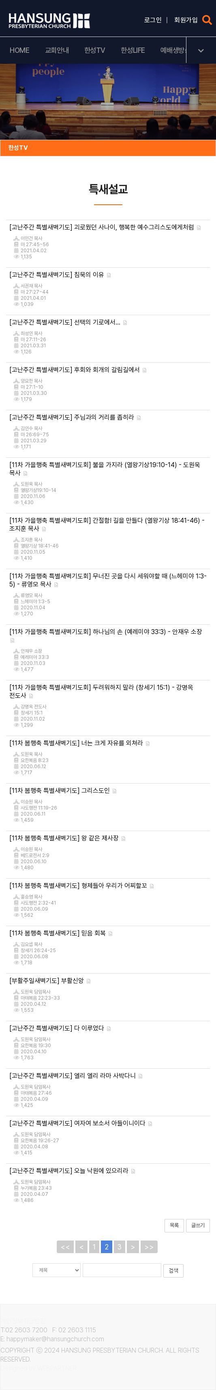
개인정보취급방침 (23, 1321)
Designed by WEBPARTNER (38, 1368)
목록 (174, 1225)
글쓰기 (198, 1225)
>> (149, 1247)
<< (65, 1247)
